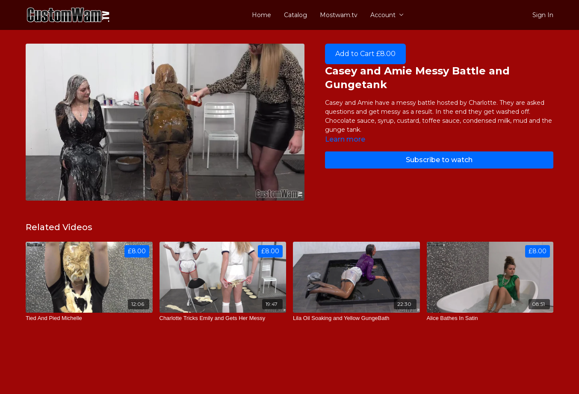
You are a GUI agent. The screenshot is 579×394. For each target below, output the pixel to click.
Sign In (542, 15)
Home (261, 15)
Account (387, 15)
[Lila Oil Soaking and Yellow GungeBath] (356, 318)
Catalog (295, 15)
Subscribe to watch (439, 160)
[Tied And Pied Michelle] (89, 318)
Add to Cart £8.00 (365, 54)
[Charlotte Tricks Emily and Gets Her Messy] (223, 318)
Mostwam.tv (338, 15)
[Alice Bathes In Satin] (490, 318)
